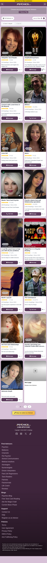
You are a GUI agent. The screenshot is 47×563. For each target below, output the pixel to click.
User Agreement (8, 528)
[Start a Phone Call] (33, 118)
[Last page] (29, 406)
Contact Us (6, 512)
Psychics (5, 447)
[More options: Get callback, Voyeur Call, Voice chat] (44, 69)
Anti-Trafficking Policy (9, 537)
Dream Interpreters (9, 471)
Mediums (5, 450)
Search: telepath (8, 23)
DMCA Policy (6, 534)
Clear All (18, 23)
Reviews (5, 489)
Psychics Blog (7, 496)
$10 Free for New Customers (23, 1)
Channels (5, 453)
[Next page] (25, 406)
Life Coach (6, 486)
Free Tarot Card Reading (11, 499)
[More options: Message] (44, 118)
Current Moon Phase (9, 505)
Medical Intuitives (8, 462)
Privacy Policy (7, 531)
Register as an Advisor (10, 518)
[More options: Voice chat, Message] (20, 214)
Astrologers (6, 465)
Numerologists (7, 467)
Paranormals (6, 483)
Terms (4, 525)
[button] (26, 76)
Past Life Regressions (10, 474)
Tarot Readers (7, 477)
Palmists (5, 480)
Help (3, 515)
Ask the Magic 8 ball (9, 502)
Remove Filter (23, 12)
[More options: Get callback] (20, 69)
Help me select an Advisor (23, 413)
